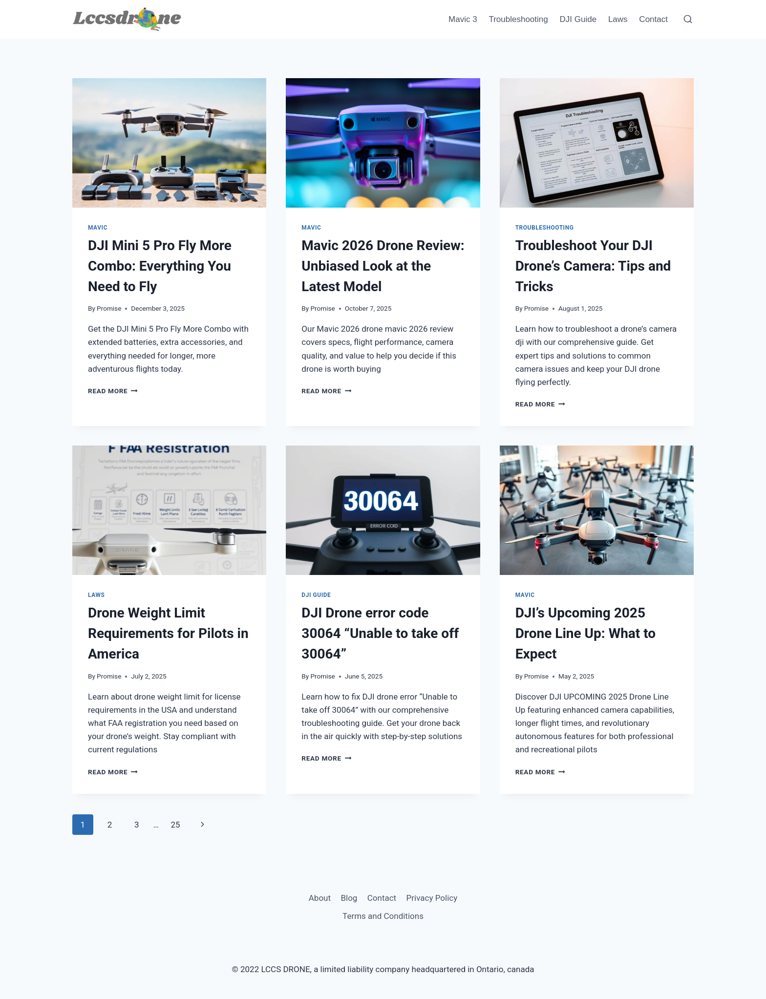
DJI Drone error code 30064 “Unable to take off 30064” (380, 633)
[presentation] (169, 143)
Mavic (97, 227)
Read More (113, 391)
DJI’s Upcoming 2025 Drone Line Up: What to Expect (585, 633)
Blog (348, 898)
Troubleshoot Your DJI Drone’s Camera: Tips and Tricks (593, 266)
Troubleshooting (518, 19)
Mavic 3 (462, 19)
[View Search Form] (688, 19)
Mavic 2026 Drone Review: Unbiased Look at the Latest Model (382, 266)
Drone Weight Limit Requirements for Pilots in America (168, 633)
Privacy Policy (432, 898)
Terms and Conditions (383, 916)
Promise (109, 308)
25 (175, 824)
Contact (653, 19)
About (320, 898)
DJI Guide (578, 19)
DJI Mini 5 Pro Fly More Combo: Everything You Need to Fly (160, 266)
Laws (618, 19)
